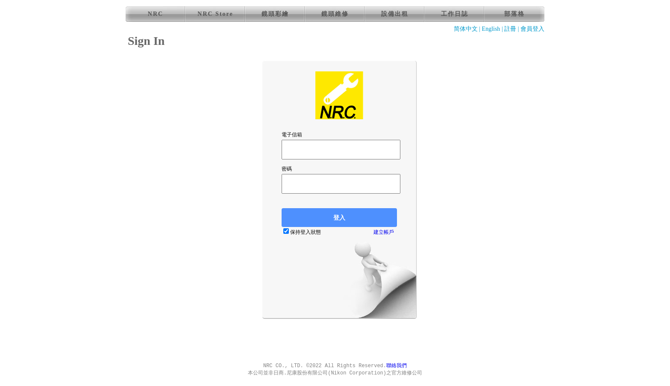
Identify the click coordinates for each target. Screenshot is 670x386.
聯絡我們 (396, 366)
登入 (339, 217)
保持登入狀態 (305, 232)
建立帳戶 (383, 232)
